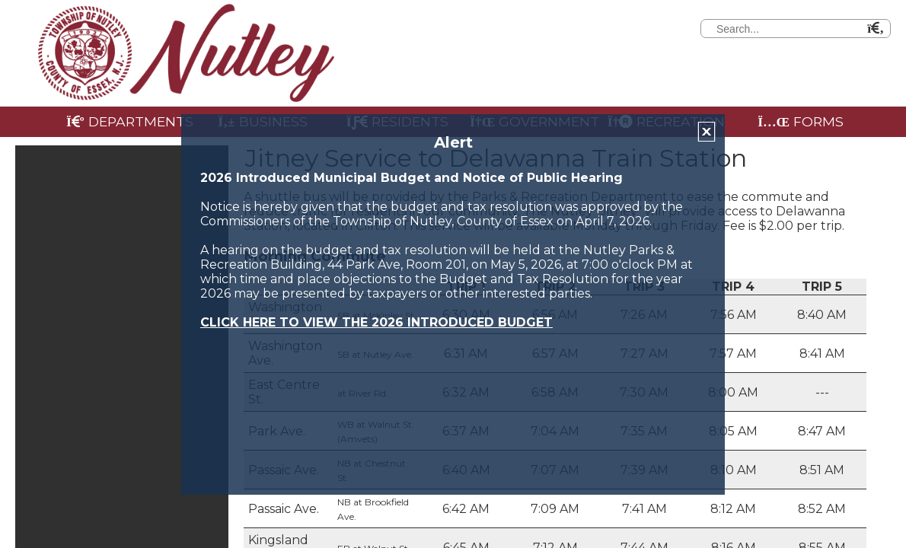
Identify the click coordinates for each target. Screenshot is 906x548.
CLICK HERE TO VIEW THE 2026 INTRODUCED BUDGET (376, 322)
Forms (801, 121)
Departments (129, 121)
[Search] (893, 26)
